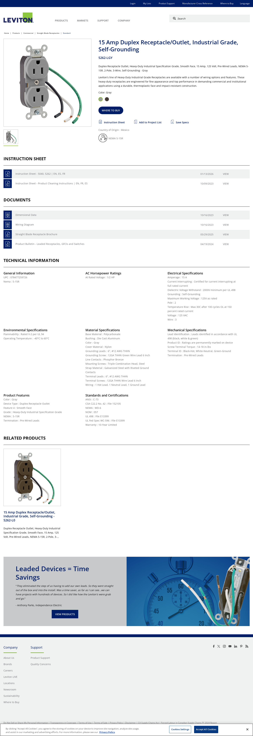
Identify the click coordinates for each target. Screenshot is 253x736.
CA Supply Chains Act (148, 722)
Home (6, 33)
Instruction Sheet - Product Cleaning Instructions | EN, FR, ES (51, 183)
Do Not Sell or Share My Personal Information (26, 722)
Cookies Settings (180, 729)
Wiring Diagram (24, 224)
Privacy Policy (116, 722)
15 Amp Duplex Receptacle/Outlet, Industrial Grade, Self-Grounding (29, 516)
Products (16, 33)
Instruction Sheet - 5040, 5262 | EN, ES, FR (40, 173)
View (226, 174)
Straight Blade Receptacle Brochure (36, 234)
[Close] (247, 729)
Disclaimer (130, 722)
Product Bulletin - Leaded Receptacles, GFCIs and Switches (49, 244)
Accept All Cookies (206, 729)
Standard (67, 33)
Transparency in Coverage (63, 722)
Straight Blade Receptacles (48, 33)
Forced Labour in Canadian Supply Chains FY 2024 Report (189, 722)
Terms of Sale (100, 722)
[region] (126, 730)
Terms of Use (85, 722)
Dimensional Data (25, 215)
